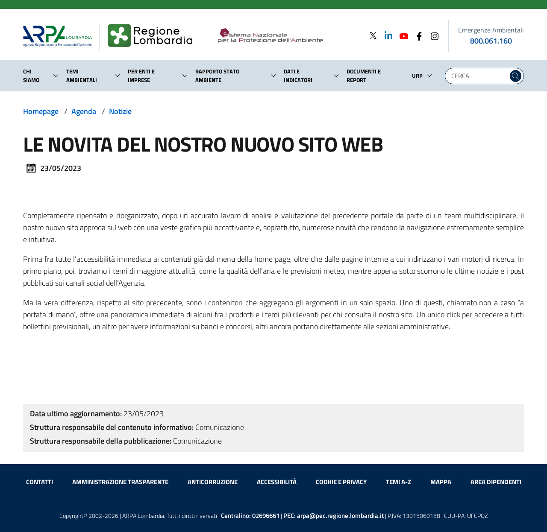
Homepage (41, 111)
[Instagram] (432, 35)
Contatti (39, 482)
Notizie (120, 111)
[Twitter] (373, 35)
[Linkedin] (386, 35)
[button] (56, 75)
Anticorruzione (213, 482)
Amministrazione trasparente (120, 482)
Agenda (83, 111)
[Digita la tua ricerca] (478, 76)
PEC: (333, 515)
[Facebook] (416, 35)
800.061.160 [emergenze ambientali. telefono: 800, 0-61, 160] (491, 41)
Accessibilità (277, 482)
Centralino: (250, 515)
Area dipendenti (496, 482)
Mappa (440, 482)
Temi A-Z (398, 482)
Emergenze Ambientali (491, 30)
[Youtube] (401, 35)
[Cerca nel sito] (515, 76)
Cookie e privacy (341, 482)
